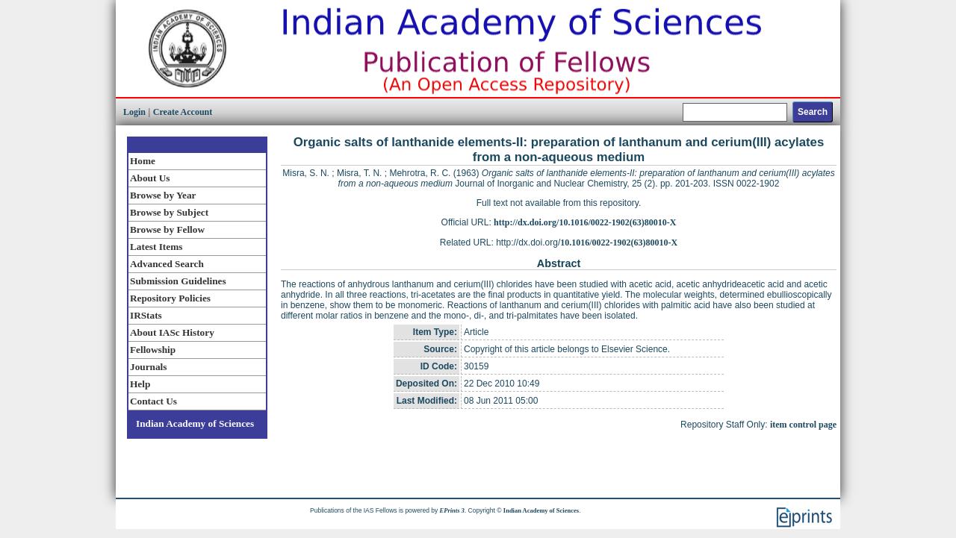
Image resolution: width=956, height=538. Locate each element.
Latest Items (156, 246)
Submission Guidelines (178, 281)
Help (140, 384)
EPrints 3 (452, 510)
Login (134, 112)
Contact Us (153, 401)
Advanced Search (167, 263)
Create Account (182, 112)
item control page (803, 424)
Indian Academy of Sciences (195, 423)
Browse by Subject (169, 212)
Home (142, 160)
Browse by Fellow (167, 229)
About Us (150, 178)
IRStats (146, 315)
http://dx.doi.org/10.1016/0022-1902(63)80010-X (585, 222)
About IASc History (172, 332)
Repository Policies (170, 298)
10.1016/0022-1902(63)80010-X (618, 242)
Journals (148, 366)
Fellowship (153, 349)
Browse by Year (163, 195)
